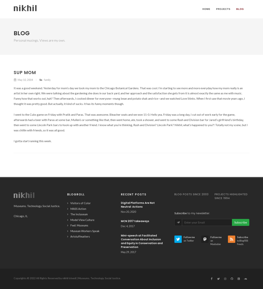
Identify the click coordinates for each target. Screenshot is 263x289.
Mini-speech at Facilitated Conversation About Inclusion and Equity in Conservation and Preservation (142, 241)
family (47, 79)
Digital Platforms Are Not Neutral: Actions (138, 205)
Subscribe (240, 222)
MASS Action (78, 208)
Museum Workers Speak (84, 231)
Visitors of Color (80, 203)
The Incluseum (79, 214)
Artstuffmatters (80, 236)
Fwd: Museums (79, 225)
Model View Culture (82, 219)
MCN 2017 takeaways (135, 221)
